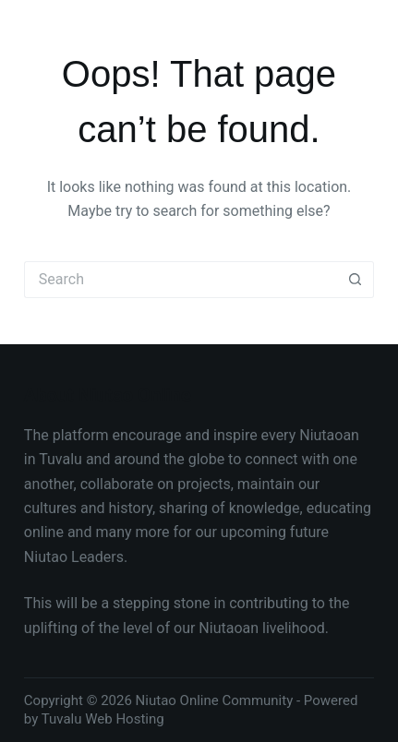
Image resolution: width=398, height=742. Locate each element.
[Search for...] (180, 279)
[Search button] (355, 279)
